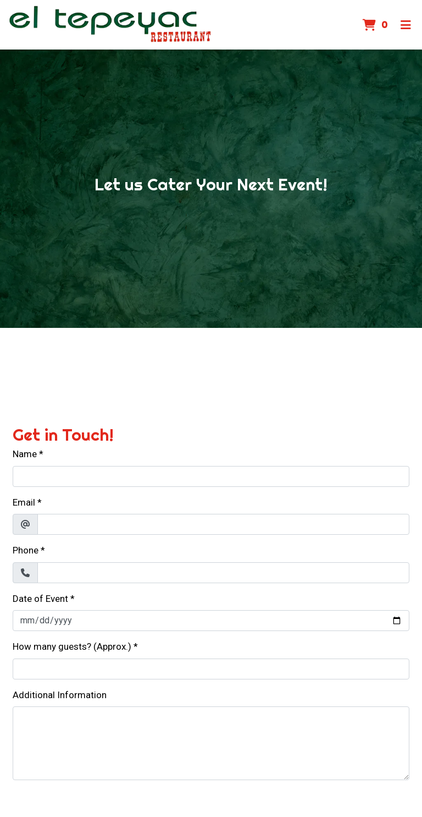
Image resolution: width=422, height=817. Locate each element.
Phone (25, 550)
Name (25, 453)
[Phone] (223, 572)
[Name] (211, 476)
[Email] (223, 524)
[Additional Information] (211, 743)
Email (24, 502)
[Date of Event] (211, 620)
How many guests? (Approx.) (72, 646)
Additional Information (60, 694)
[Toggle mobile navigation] (406, 25)
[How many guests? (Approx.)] (211, 669)
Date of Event (40, 598)
